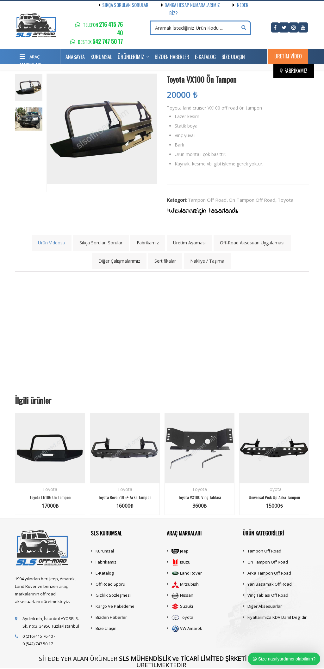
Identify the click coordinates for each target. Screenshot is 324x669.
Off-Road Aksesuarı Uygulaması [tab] (252, 243)
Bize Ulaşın (233, 57)
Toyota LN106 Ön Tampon (50, 497)
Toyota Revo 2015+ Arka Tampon (124, 497)
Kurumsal (101, 57)
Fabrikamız (296, 71)
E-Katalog (205, 57)
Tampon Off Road (207, 200)
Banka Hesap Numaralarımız (184, 4)
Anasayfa (75, 57)
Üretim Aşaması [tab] (189, 243)
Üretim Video (288, 56)
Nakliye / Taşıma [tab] (207, 261)
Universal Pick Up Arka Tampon (274, 497)
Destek (100, 41)
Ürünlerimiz (131, 57)
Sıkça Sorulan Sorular (123, 4)
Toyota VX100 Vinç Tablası (199, 497)
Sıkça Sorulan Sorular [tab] (100, 243)
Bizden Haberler (172, 57)
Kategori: (177, 200)
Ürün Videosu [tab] (51, 243)
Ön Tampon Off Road (252, 200)
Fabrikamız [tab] (148, 243)
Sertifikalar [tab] (165, 261)
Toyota (285, 200)
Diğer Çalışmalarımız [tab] (119, 261)
